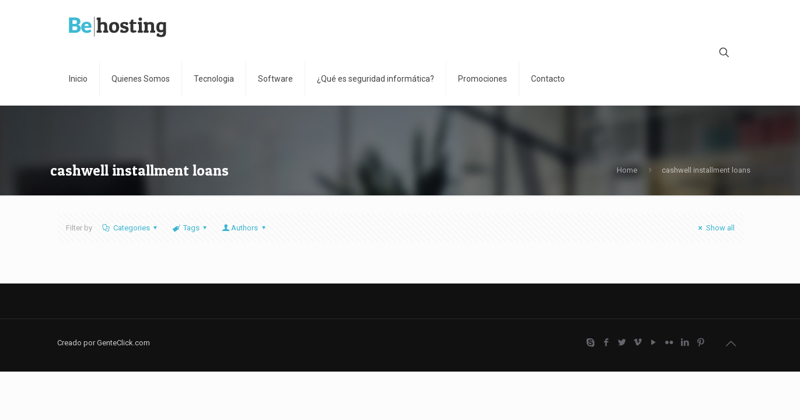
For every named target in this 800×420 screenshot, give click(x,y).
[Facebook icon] (606, 342)
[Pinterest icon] (701, 342)
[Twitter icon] (622, 342)
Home (627, 170)
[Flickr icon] (669, 342)
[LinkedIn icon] (685, 342)
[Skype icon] (591, 342)
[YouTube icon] (654, 342)
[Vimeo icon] (638, 342)
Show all (714, 227)
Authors (244, 227)
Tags (190, 227)
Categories (130, 227)
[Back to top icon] (731, 343)
